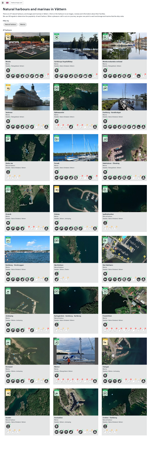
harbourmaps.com (16, 2)
